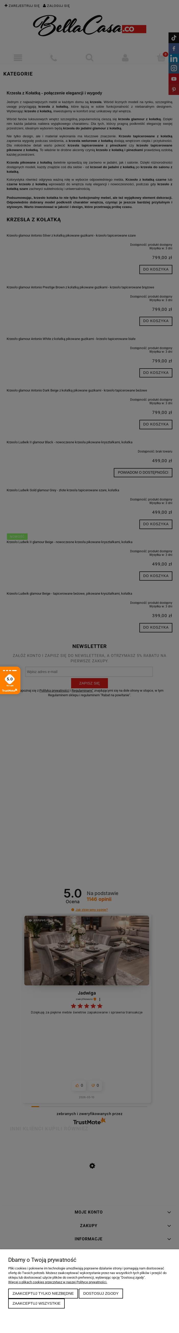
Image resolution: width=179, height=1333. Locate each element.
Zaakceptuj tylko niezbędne (43, 1293)
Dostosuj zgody (100, 1293)
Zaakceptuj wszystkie (37, 1303)
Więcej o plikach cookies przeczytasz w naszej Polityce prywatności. (57, 1282)
